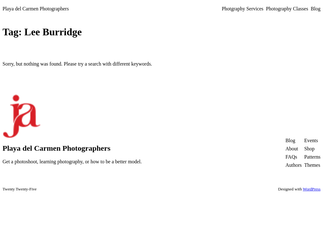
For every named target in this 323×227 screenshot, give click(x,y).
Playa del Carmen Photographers (36, 8)
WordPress (311, 189)
